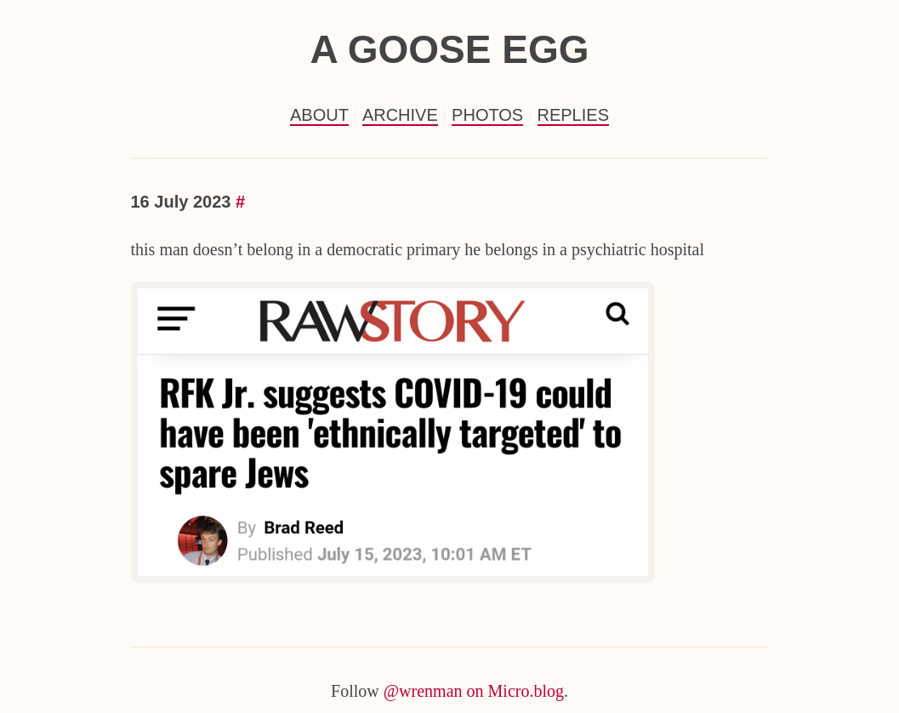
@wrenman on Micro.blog (474, 691)
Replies (573, 115)
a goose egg (449, 49)
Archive (400, 115)
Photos (487, 115)
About (319, 115)
